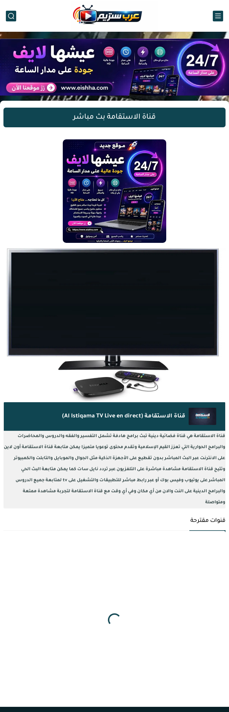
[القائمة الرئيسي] (218, 16)
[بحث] (11, 16)
